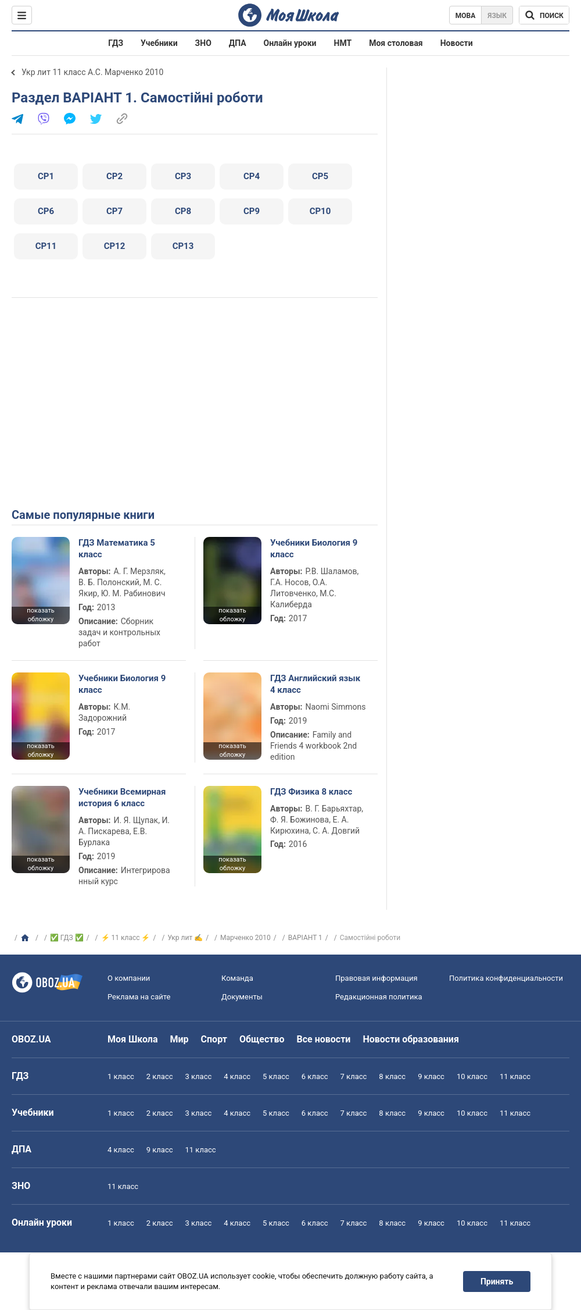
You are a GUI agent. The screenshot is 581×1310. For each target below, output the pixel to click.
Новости (456, 43)
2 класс (159, 1076)
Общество (262, 1039)
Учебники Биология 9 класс (313, 548)
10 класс (472, 1076)
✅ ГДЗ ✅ (67, 938)
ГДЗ (115, 43)
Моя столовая (396, 43)
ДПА (237, 43)
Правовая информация (376, 978)
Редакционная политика (378, 996)
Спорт (214, 1039)
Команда (237, 978)
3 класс (198, 1076)
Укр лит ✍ (185, 938)
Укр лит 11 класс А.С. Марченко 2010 (92, 72)
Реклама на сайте (138, 996)
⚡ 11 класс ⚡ (125, 938)
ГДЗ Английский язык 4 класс (315, 684)
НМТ (343, 43)
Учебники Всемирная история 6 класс (122, 797)
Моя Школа (132, 1039)
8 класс (392, 1076)
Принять (496, 1281)
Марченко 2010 (245, 938)
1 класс (120, 1076)
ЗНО (203, 43)
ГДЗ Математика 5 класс (116, 548)
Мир (179, 1039)
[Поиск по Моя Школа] (544, 15)
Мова (466, 16)
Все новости (324, 1039)
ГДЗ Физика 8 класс (311, 791)
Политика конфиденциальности (506, 978)
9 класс (431, 1076)
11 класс (515, 1076)
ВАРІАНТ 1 (305, 938)
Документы (242, 996)
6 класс (315, 1076)
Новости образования (410, 1039)
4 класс (237, 1076)
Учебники (159, 43)
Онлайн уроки (290, 43)
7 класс (353, 1076)
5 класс (276, 1076)
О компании (128, 978)
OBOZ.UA (31, 1039)
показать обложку (40, 615)
